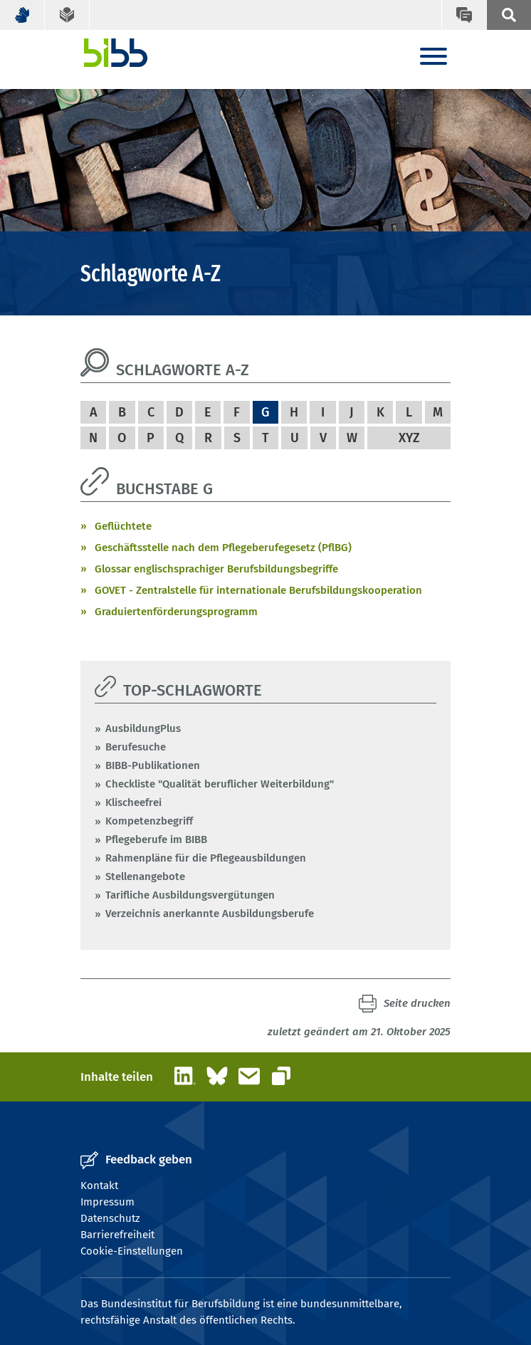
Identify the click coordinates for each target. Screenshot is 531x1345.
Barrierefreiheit (117, 1234)
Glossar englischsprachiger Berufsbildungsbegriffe (216, 568)
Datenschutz (110, 1218)
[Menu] (433, 57)
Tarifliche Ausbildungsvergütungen (190, 895)
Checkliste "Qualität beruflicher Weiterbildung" (219, 784)
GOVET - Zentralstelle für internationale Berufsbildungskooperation (258, 590)
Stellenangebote (145, 876)
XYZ (409, 438)
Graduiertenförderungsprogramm (176, 611)
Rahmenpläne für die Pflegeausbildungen (205, 858)
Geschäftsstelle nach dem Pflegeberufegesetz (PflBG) (223, 547)
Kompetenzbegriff (149, 821)
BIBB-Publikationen (152, 765)
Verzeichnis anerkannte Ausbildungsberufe (209, 913)
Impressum (107, 1201)
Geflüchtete (123, 526)
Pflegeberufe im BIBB (156, 839)
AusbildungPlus (143, 728)
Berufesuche (135, 746)
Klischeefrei (133, 802)
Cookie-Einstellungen (131, 1251)
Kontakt (99, 1185)
